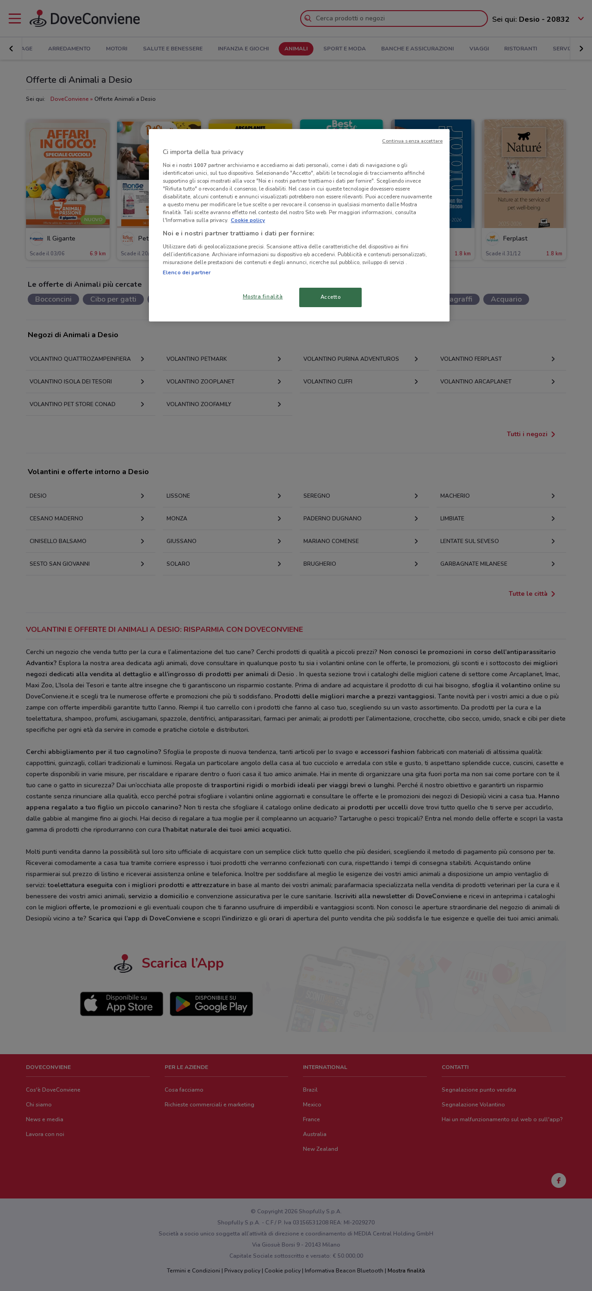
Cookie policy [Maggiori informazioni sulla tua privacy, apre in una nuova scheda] (248, 220)
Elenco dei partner (186, 272)
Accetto (331, 297)
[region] (299, 225)
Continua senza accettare (412, 140)
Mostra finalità (263, 296)
